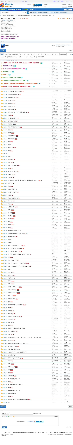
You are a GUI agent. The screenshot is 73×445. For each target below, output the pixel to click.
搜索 (23, 12)
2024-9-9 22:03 (67, 112)
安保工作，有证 (11, 192)
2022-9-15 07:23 (67, 379)
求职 (9, 115)
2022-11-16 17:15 (67, 340)
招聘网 (46, 12)
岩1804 (53, 126)
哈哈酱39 (53, 336)
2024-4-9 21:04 (67, 160)
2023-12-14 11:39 (67, 192)
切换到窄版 (71, 1)
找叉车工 (10, 174)
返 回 (71, 50)
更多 (16, 60)
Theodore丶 (54, 99)
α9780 (53, 321)
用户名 (45, 4)
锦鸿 (65, 224)
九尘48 (53, 188)
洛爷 (65, 123)
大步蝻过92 (54, 191)
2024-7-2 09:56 (67, 133)
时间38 (53, 206)
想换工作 (10, 275)
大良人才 (8, 54)
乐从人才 (50, 54)
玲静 (52, 170)
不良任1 (53, 366)
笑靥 (65, 111)
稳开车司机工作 (11, 171)
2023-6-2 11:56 (67, 248)
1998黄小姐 (54, 307)
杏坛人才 (43, 54)
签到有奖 (32, 9)
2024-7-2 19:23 (67, 130)
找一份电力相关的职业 (13, 251)
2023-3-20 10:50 (67, 287)
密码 (45, 6)
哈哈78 (53, 304)
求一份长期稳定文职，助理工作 (15, 384)
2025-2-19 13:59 (67, 106)
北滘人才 (29, 54)
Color (4, 416)
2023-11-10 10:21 (67, 198)
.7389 (53, 117)
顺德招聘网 (0, 15)
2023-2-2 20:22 (67, 331)
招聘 (34, 12)
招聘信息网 (42, 12)
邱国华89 (53, 354)
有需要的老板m (11, 207)
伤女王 (53, 292)
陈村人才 (56, 54)
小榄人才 (21, 56)
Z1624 (53, 339)
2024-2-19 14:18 (67, 334)
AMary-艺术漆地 (55, 90)
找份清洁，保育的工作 (13, 316)
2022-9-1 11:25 (67, 388)
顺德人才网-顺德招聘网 (58, 432)
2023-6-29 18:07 (67, 234)
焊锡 (9, 369)
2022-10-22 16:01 (67, 355)
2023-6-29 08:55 (67, 237)
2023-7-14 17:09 (67, 314)
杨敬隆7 (53, 277)
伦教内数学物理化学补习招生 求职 (16, 233)
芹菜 (52, 369)
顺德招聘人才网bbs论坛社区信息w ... (63, 45)
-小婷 (65, 310)
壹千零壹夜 (66, 176)
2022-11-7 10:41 (67, 346)
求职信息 (41, 56)
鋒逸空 (65, 200)
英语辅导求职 (11, 138)
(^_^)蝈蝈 (53, 363)
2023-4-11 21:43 (67, 272)
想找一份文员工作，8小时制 (14, 248)
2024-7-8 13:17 (67, 290)
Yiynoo (53, 96)
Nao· (52, 176)
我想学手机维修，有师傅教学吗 (15, 304)
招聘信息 (61, 12)
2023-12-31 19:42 (67, 186)
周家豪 (53, 132)
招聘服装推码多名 (12, 355)
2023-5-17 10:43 (67, 254)
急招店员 (5, 74)
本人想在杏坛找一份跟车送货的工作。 (17, 112)
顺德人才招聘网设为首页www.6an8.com (9, 1)
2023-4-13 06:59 (67, 269)
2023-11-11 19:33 (67, 195)
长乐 (52, 179)
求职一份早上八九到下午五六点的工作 (17, 263)
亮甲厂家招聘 (11, 322)
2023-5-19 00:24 (67, 251)
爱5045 (53, 144)
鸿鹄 (52, 150)
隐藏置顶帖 (49, 62)
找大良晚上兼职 (11, 298)
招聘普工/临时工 (12, 346)
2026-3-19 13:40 (67, 311)
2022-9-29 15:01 (67, 367)
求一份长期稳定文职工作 (14, 378)
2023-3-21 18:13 (67, 281)
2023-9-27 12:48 (67, 201)
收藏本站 (19, 1)
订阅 (69, 18)
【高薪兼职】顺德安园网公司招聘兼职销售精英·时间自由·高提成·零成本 (20, 83)
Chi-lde (65, 274)
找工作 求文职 (11, 366)
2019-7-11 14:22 (67, 87)
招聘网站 (65, 12)
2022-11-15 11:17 (67, 358)
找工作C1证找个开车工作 (14, 358)
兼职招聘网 (56, 12)
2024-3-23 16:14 (67, 171)
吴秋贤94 (53, 108)
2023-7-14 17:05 (67, 364)
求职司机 (10, 100)
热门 (9, 60)
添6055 (53, 393)
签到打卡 (7, 45)
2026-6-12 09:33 (67, 78)
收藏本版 (62, 18)
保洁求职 (10, 103)
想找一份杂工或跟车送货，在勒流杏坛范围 (18, 266)
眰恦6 (53, 236)
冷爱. (53, 221)
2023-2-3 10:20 (67, 328)
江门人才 (10, 56)
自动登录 (64, 4)
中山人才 (26, 56)
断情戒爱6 (54, 271)
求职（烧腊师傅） (12, 289)
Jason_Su (53, 283)
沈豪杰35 (53, 375)
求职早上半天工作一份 (13, 287)
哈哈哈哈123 (54, 111)
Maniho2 (53, 381)
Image (6, 416)
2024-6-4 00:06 (67, 142)
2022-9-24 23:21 (67, 370)
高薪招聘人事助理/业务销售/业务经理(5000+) (18, 343)
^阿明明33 (54, 298)
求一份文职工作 (11, 118)
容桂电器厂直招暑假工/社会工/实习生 (12, 77)
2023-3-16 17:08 (67, 293)
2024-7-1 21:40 (67, 136)
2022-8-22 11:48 (67, 391)
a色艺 (53, 212)
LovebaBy (53, 387)
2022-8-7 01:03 (67, 402)
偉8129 (65, 262)
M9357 (53, 203)
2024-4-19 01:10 (67, 154)
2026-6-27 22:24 (67, 69)
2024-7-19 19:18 (67, 124)
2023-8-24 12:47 (67, 216)
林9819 (53, 185)
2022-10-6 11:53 (67, 361)
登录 (28, 421)
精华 (14, 60)
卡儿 (52, 327)
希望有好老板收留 (12, 393)
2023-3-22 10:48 (67, 278)
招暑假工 (10, 242)
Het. (52, 398)
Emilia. (53, 324)
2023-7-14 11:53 (67, 219)
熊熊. (53, 215)
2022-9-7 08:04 (67, 385)
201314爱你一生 (55, 357)
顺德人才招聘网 (6, 20)
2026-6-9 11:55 (67, 81)
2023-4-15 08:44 (67, 266)
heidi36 (53, 372)
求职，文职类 (11, 331)
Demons (65, 304)
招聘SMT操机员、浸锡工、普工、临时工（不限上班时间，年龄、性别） (25, 337)
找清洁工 (10, 144)
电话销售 (10, 319)
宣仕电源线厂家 (55, 318)
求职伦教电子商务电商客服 (14, 230)
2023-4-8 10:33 (67, 275)
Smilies (14, 416)
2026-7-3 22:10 (67, 63)
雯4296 (53, 167)
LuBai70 (53, 197)
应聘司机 (10, 340)
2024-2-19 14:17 (67, 284)
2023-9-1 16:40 (67, 213)
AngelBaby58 (54, 401)
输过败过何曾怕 (55, 360)
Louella (53, 262)
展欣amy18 (54, 138)
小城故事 (53, 256)
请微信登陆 (70, 6)
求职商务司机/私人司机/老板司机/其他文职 (18, 399)
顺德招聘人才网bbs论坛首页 (14, 9)
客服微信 (25, 9)
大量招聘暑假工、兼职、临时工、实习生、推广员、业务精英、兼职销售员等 (21, 62)
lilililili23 (53, 105)
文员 (9, 325)
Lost (65, 86)
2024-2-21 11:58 (67, 183)
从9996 (65, 289)
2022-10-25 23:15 (67, 349)
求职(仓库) (10, 295)
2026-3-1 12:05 (67, 103)
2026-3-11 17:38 (67, 84)
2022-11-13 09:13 (67, 343)
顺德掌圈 (3, 9)
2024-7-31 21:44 (67, 121)
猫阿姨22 (53, 102)
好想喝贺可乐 (54, 259)
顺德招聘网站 (67, 209)
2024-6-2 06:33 (67, 145)
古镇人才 (15, 56)
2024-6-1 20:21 (67, 148)
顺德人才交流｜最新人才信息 (48, 15)
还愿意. (53, 227)
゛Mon (53, 247)
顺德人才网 (12, 20)
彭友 (52, 250)
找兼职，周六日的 (12, 165)
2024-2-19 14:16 (67, 225)
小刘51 (53, 301)
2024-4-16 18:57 (67, 157)
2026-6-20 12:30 (67, 72)
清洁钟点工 (10, 109)
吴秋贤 (53, 141)
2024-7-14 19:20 (67, 127)
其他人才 (32, 56)
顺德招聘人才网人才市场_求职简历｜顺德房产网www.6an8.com (28, 15)
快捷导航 (68, 9)
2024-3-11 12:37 (67, 174)
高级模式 (56, 416)
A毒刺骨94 (54, 153)
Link (8, 416)
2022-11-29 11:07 (67, 337)
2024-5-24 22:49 (67, 151)
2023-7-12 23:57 (67, 222)
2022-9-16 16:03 (67, 382)
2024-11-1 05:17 (67, 109)
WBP (53, 209)
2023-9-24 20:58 (67, 204)
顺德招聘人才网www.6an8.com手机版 (45, 432)
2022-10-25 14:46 (67, 352)
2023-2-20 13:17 (67, 308)
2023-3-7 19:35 (67, 302)
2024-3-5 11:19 (67, 177)
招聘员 (9, 239)
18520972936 (54, 135)
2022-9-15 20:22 (67, 376)
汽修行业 (10, 159)
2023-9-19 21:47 (67, 207)
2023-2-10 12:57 (67, 325)
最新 (7, 60)
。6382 (65, 218)
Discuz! (6, 432)
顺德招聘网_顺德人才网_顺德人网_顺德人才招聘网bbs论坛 (25, 432)
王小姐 (53, 342)
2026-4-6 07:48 (67, 94)
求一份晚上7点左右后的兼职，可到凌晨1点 (18, 254)
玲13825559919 (55, 239)
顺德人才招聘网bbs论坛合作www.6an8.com (61, 1)
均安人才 (3, 56)
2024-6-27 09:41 (67, 139)
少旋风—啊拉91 (67, 395)
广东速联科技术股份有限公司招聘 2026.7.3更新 (14, 80)
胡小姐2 (53, 244)
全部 (2, 54)
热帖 (12, 60)
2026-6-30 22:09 (67, 66)
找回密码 (70, 4)
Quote (10, 416)
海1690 (53, 129)
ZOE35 (53, 316)
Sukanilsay (54, 265)
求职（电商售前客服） (13, 127)
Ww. (52, 120)
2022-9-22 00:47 (67, 373)
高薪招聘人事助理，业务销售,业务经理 (17, 352)
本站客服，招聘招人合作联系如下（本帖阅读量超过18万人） (17, 86)
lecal (52, 93)
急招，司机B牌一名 (12, 189)
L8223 (53, 253)
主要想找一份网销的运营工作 (15, 245)
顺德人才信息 (24, 1)
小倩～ (65, 357)
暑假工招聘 (37, 12)
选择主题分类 (4, 413)
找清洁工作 (10, 147)
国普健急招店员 (7, 71)
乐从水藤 (10, 212)
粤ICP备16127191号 (68, 432)
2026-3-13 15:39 (67, 100)
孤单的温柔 (54, 378)
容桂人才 (15, 54)
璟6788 (53, 123)
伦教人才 (22, 54)
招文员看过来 (11, 121)
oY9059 (53, 156)
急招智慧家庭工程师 (8, 65)
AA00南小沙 (54, 310)
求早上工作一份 (11, 278)
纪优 (52, 348)
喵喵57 (53, 274)
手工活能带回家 (11, 97)
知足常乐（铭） (55, 280)
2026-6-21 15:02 (67, 75)
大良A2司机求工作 (12, 292)
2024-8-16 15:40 (67, 115)
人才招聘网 (51, 12)
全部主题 (2, 60)
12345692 (53, 268)
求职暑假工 (10, 124)
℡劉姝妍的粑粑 (55, 182)
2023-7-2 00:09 (67, 228)
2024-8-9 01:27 (67, 118)
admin (63, 46)
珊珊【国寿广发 (67, 313)
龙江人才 (36, 54)
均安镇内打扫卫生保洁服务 (14, 91)
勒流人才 (63, 54)
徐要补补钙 (54, 224)
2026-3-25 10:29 (67, 97)
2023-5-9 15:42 (67, 260)
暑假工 (9, 133)
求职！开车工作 (11, 135)
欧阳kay (53, 68)
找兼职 (9, 156)
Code (12, 416)
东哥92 (53, 230)
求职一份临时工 (11, 260)
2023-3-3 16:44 (67, 305)
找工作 (9, 201)
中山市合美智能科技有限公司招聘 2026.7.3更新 (14, 68)
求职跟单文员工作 (12, 198)
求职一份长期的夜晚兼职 (14, 349)
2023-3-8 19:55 (67, 299)
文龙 (52, 200)
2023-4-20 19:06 (67, 263)
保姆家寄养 (10, 375)
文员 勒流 (10, 215)
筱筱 (52, 289)
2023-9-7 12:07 (67, 210)
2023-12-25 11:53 (67, 189)
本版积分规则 (68, 427)
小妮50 (53, 194)
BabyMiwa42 (54, 330)
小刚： (53, 173)
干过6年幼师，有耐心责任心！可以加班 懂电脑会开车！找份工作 (23, 180)
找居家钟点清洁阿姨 (12, 94)
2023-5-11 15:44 (67, 257)
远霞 (65, 179)
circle (53, 218)
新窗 (49, 60)
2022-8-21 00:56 (67, 394)
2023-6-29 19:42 (67, 231)
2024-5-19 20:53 (67, 180)
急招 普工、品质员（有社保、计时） (16, 328)
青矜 (52, 395)
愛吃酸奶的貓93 (55, 114)
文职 (9, 372)
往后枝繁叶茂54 (55, 295)
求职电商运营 (11, 236)
